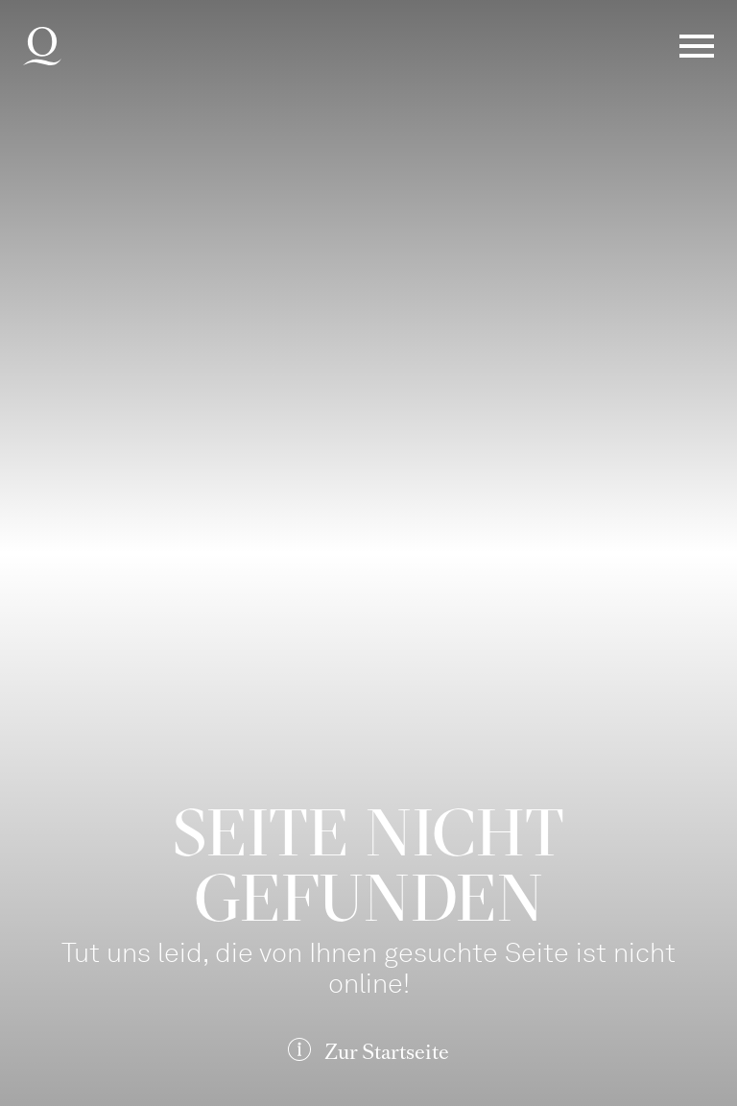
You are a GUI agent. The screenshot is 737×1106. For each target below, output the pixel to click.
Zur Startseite (386, 1052)
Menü (696, 46)
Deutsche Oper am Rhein (42, 46)
